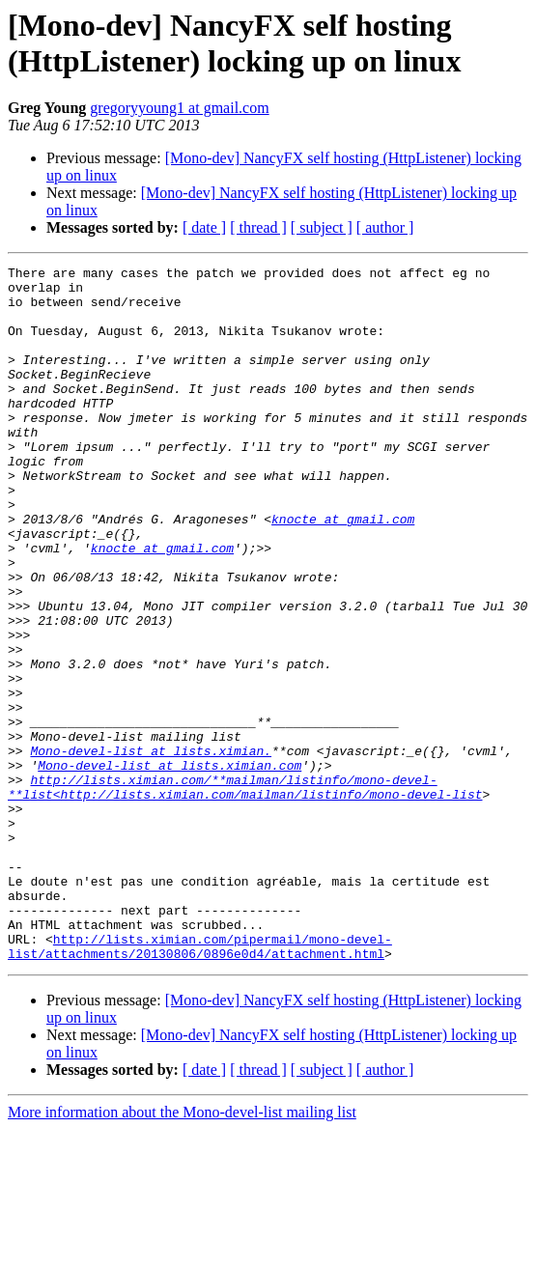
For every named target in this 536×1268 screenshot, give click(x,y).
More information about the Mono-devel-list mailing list (182, 1251)
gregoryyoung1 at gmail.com (179, 107)
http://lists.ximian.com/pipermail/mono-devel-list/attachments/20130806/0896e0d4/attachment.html (200, 1083)
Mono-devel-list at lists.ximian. (150, 849)
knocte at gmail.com (342, 570)
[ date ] (204, 227)
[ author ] (385, 227)
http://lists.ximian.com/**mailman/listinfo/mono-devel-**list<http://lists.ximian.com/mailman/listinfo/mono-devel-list (245, 892)
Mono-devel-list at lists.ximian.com (169, 866)
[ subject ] (322, 227)
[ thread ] (258, 227)
